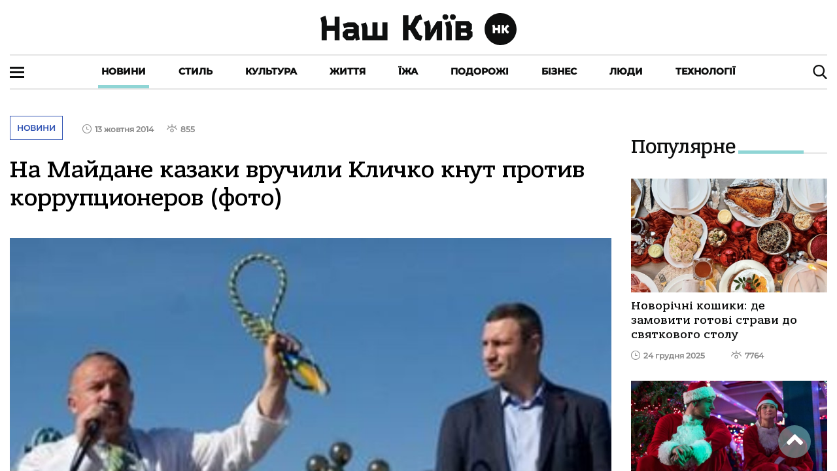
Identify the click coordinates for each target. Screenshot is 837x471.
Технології (705, 71)
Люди (626, 71)
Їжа (408, 71)
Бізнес (559, 71)
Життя (348, 71)
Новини (123, 71)
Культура (271, 71)
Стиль (196, 71)
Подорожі (480, 71)
